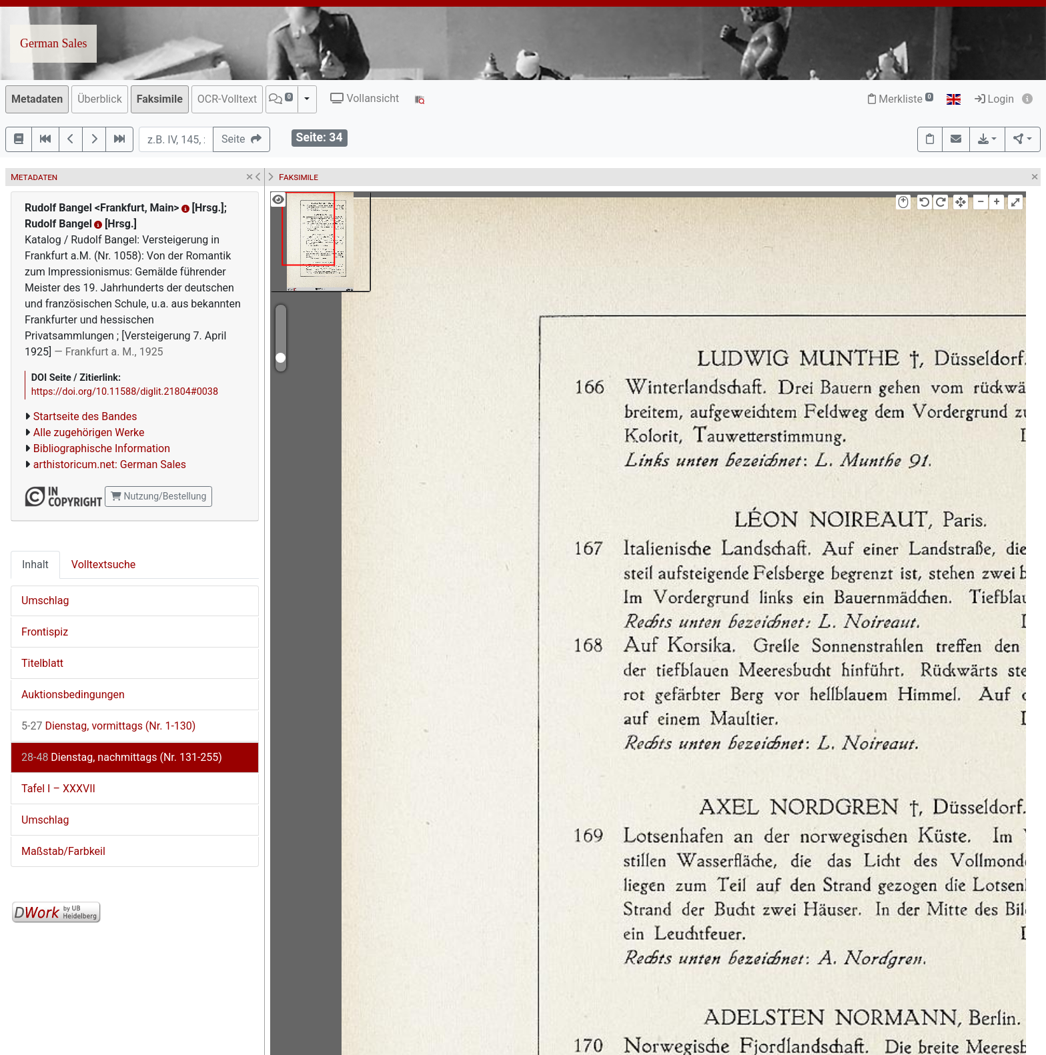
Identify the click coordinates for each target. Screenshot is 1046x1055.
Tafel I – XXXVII (58, 788)
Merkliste (900, 99)
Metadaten (37, 99)
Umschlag (45, 600)
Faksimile (160, 99)
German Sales (53, 43)
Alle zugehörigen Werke (89, 432)
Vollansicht (364, 98)
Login (994, 99)
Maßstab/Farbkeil (63, 851)
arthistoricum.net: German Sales (109, 464)
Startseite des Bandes (85, 416)
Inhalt (35, 564)
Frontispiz (44, 632)
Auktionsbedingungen (73, 694)
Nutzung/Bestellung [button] (158, 496)
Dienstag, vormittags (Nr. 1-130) (108, 726)
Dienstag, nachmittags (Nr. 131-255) (121, 757)
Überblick (99, 99)
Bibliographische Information (101, 448)
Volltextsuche (103, 564)
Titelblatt (42, 663)
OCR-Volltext (227, 99)
